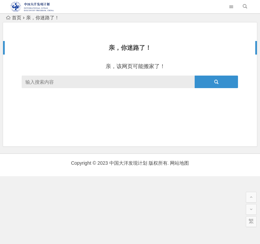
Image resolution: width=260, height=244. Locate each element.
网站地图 (179, 163)
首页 (13, 17)
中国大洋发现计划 (128, 163)
